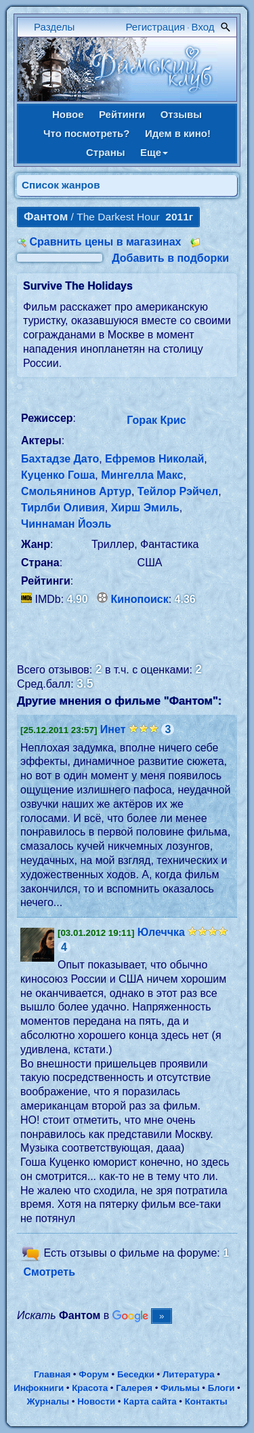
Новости (96, 1401)
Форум (94, 1374)
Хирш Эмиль (145, 507)
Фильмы (180, 1388)
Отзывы (181, 114)
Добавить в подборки (170, 258)
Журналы (47, 1401)
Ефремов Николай (154, 459)
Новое (68, 114)
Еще (154, 152)
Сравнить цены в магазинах (105, 242)
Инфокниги (39, 1388)
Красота (90, 1388)
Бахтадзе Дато (60, 459)
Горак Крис (156, 420)
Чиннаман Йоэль (66, 524)
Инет (113, 729)
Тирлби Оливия (63, 507)
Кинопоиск (140, 599)
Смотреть (49, 1272)
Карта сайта (149, 1401)
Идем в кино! (178, 133)
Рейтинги (122, 114)
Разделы (54, 27)
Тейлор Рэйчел (177, 491)
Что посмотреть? (86, 133)
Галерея (134, 1388)
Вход (203, 27)
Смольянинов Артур (76, 491)
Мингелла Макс (142, 475)
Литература (189, 1374)
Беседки (135, 1374)
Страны (105, 152)
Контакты (206, 1401)
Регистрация (156, 27)
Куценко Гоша (58, 475)
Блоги (221, 1388)
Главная (52, 1374)
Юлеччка (161, 932)
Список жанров (61, 185)
